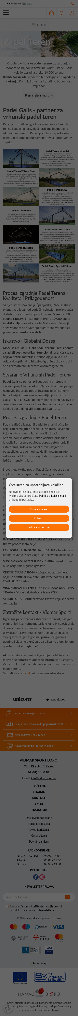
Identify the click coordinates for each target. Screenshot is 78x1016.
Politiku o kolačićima (51, 495)
